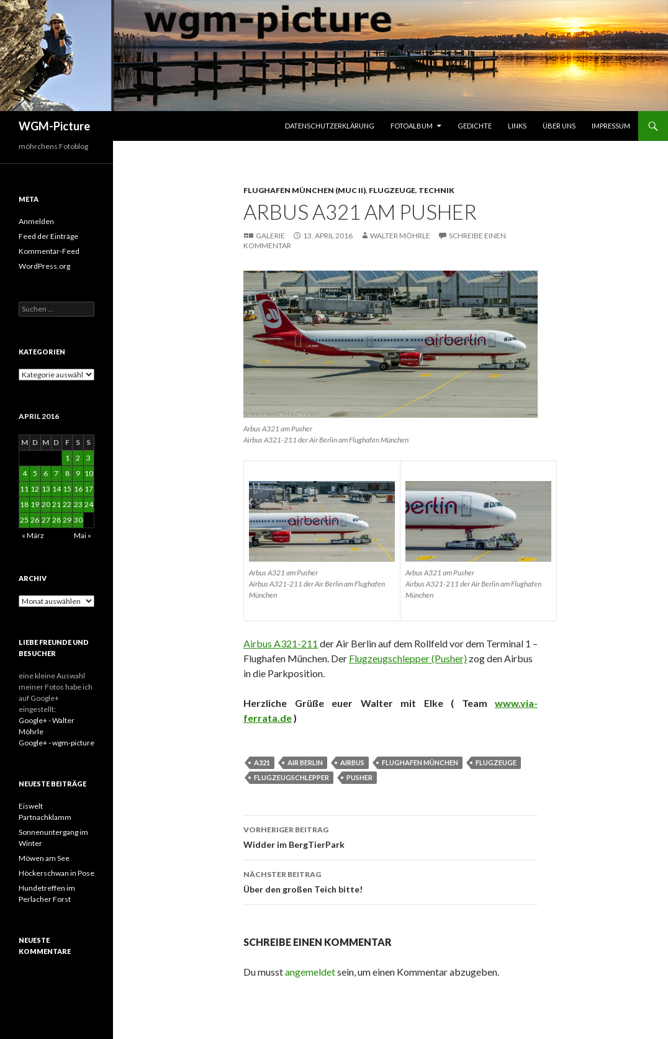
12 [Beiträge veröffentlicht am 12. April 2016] (34, 488)
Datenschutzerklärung (329, 126)
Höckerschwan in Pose (56, 873)
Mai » (82, 535)
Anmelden (36, 221)
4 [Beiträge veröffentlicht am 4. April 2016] (24, 473)
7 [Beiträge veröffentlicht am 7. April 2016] (56, 473)
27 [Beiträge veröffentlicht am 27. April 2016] (46, 519)
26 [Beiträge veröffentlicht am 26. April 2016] (34, 519)
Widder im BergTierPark (390, 836)
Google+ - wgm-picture (56, 742)
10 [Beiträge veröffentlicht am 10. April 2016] (88, 473)
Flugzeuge (392, 190)
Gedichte (475, 126)
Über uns (559, 126)
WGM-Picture (54, 126)
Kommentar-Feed (49, 251)
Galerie (270, 235)
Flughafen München (420, 762)
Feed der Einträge (48, 236)
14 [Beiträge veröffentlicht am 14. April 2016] (56, 488)
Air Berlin (305, 762)
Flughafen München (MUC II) (304, 190)
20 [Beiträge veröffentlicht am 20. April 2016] (46, 504)
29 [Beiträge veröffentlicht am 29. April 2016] (67, 519)
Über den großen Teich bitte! (390, 880)
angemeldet (310, 972)
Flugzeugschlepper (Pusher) (408, 658)
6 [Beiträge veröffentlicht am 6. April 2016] (45, 473)
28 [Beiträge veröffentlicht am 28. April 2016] (56, 519)
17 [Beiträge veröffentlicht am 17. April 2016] (88, 488)
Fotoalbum (411, 126)
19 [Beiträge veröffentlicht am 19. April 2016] (34, 504)
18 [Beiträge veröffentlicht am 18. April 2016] (24, 504)
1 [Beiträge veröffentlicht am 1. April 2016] (67, 457)
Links (517, 126)
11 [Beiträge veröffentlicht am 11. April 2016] (24, 488)
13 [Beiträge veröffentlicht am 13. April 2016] (46, 488)
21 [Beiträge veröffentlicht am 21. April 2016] (56, 504)
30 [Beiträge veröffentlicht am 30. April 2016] (78, 519)
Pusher (359, 777)
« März (33, 535)
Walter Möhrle (400, 235)
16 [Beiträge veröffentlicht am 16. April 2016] (78, 488)
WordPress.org (44, 266)
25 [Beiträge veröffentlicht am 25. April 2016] (24, 519)
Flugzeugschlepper (291, 777)
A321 (262, 762)
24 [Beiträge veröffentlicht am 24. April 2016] (88, 504)
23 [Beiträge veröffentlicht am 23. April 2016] (78, 504)
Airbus (352, 762)
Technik (436, 190)
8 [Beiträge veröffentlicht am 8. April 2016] (67, 473)
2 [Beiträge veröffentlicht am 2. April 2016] (78, 457)
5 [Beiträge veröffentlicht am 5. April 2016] (35, 473)
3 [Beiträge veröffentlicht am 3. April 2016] (88, 457)
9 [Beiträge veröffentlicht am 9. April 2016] (78, 473)
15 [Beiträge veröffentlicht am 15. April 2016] (67, 488)
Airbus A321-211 (280, 643)
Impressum (611, 126)
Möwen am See (44, 858)
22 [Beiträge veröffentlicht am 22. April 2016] (67, 504)
